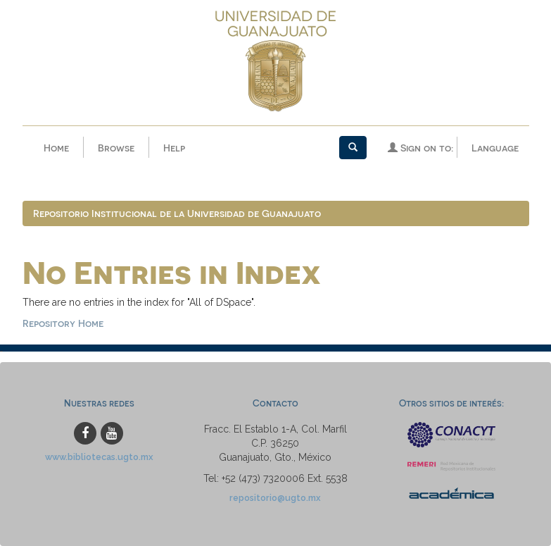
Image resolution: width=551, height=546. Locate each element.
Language (495, 148)
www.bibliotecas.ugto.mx (99, 457)
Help (174, 148)
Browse (116, 148)
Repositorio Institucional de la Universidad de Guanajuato (177, 213)
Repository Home (63, 323)
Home (56, 148)
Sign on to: (420, 148)
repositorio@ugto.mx (275, 497)
